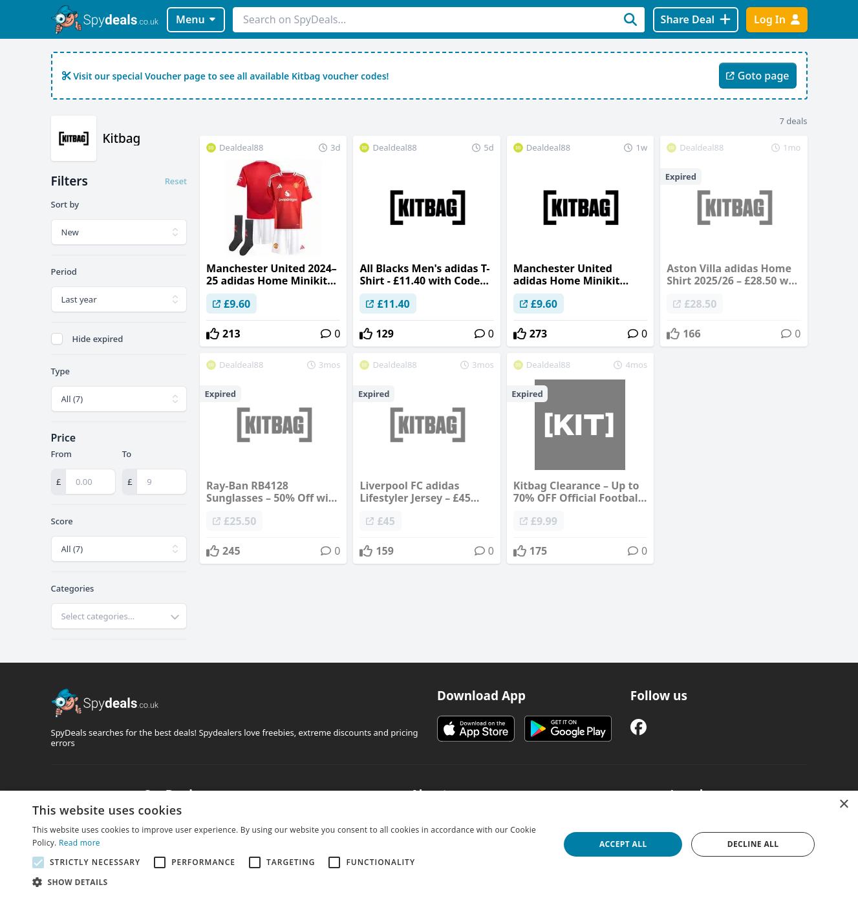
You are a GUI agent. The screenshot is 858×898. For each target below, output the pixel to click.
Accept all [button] (623, 844)
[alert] (429, 844)
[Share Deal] (695, 19)
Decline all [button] (753, 844)
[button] (288, 881)
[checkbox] (57, 339)
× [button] (843, 804)
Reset (176, 181)
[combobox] (119, 616)
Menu (195, 19)
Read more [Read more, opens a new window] (79, 842)
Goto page (757, 76)
